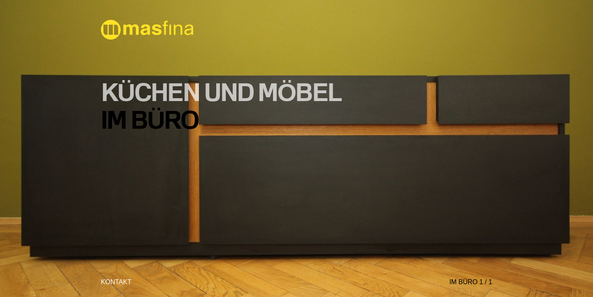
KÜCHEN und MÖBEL (221, 91)
